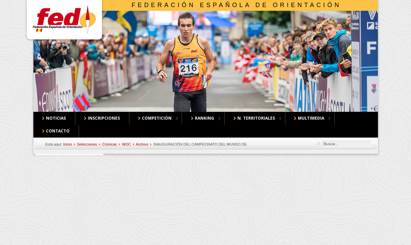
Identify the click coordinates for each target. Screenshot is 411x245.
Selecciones (87, 144)
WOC (126, 144)
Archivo (142, 144)
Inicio (67, 144)
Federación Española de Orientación (236, 5)
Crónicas (109, 144)
